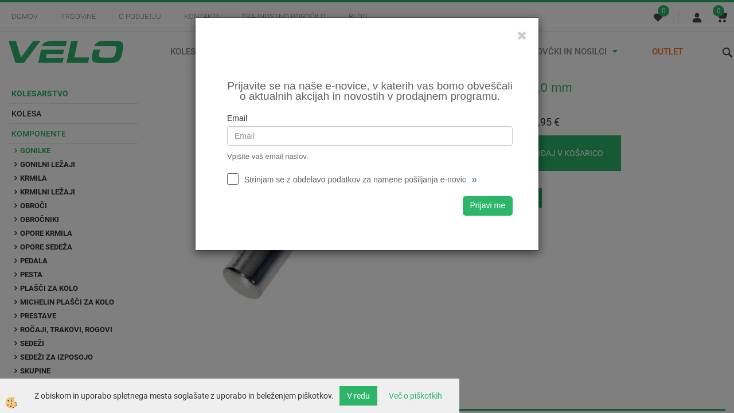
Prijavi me (487, 205)
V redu (358, 395)
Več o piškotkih (415, 395)
